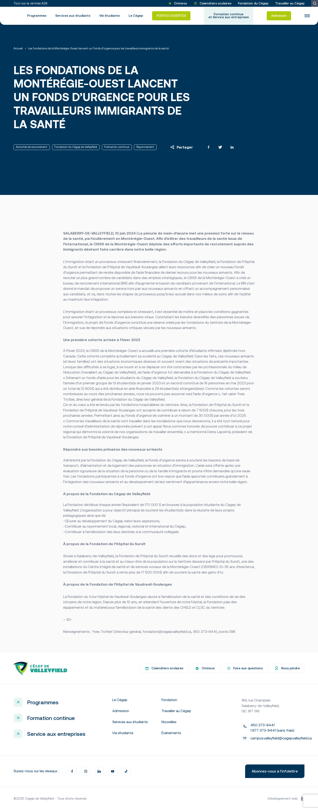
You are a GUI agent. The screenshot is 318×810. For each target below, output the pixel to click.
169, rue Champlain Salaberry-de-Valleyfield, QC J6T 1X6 (260, 705)
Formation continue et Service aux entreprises (228, 15)
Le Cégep (136, 15)
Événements (171, 733)
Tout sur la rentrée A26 (30, 3)
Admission (278, 15)
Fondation (169, 700)
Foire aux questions (244, 668)
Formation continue (51, 718)
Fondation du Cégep (253, 3)
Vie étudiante (109, 15)
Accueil (18, 48)
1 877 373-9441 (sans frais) (272, 730)
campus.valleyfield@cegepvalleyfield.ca (281, 738)
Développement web (286, 798)
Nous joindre (287, 668)
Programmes (36, 15)
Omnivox (177, 3)
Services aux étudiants (72, 15)
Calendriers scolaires (212, 3)
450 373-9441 (262, 725)
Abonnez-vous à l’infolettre (275, 771)
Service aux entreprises (56, 734)
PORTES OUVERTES (171, 15)
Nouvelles (168, 722)
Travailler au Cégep (289, 3)
